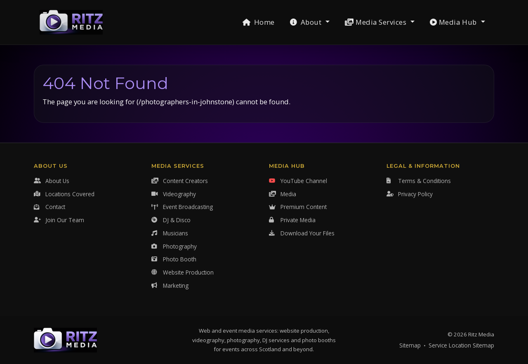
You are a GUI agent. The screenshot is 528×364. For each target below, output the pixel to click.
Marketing (170, 285)
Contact (49, 207)
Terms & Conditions (419, 181)
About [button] (306, 22)
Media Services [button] (376, 22)
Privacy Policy (410, 194)
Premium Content (298, 207)
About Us (51, 181)
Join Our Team (59, 220)
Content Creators (179, 181)
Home (259, 22)
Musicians (169, 233)
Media (282, 194)
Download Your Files (302, 233)
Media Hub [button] (454, 22)
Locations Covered (64, 194)
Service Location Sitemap (461, 345)
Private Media (292, 220)
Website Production (182, 272)
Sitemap (410, 345)
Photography (174, 246)
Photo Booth (173, 259)
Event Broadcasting (182, 207)
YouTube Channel (298, 181)
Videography (173, 194)
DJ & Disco (171, 220)
